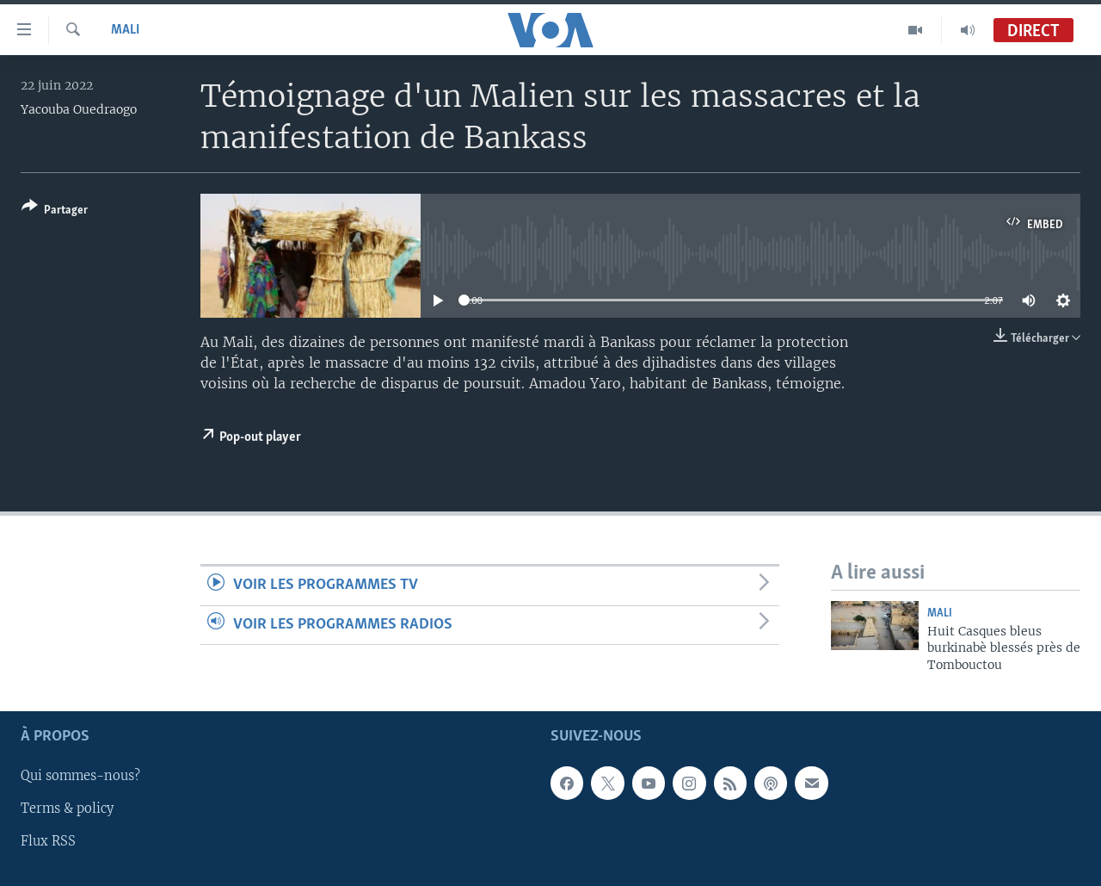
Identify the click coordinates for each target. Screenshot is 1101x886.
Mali (125, 30)
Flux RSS (48, 842)
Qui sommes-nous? (80, 776)
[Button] (55, 211)
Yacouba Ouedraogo (79, 109)
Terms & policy (67, 809)
